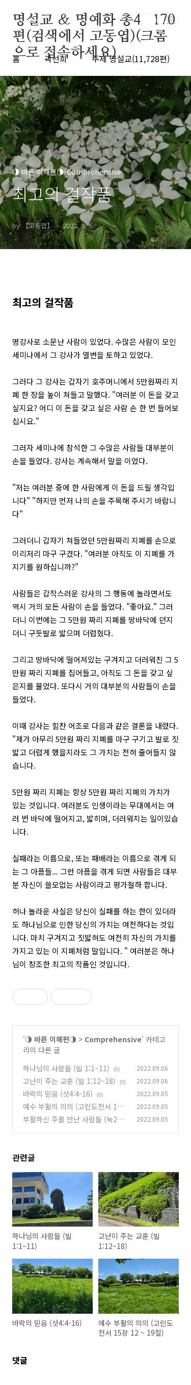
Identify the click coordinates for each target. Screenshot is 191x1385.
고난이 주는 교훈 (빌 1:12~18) (69, 1081)
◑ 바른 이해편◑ (50, 1039)
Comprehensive (113, 1039)
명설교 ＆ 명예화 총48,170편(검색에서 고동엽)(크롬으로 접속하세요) (93, 21)
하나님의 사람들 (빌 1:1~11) (66, 1068)
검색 (148, 20)
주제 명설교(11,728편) (131, 58)
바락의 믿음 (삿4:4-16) (58, 1094)
